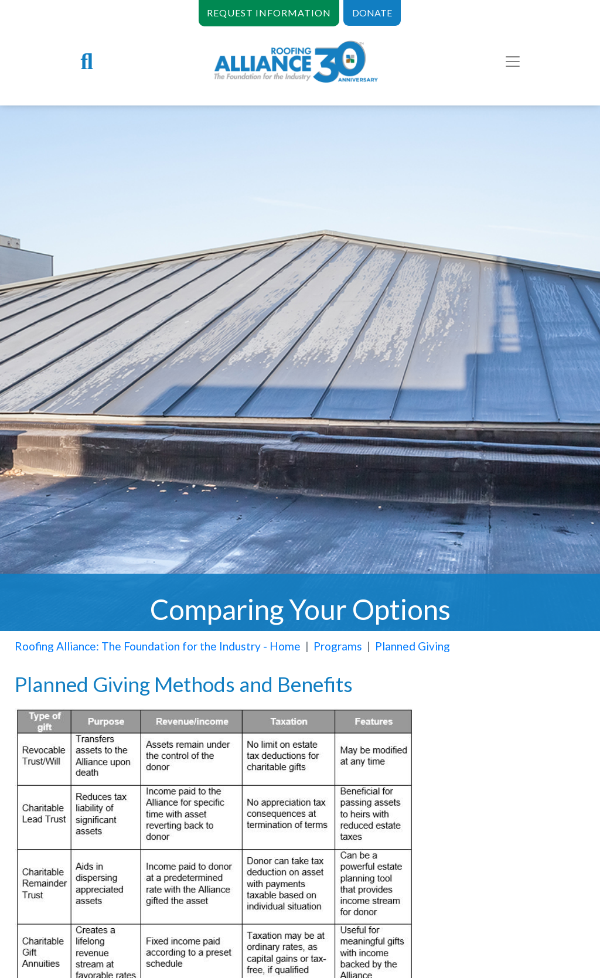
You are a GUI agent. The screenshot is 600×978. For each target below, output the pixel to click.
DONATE (372, 12)
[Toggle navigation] (513, 61)
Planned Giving (412, 646)
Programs (337, 646)
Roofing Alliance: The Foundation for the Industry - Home (158, 646)
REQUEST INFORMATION (269, 12)
